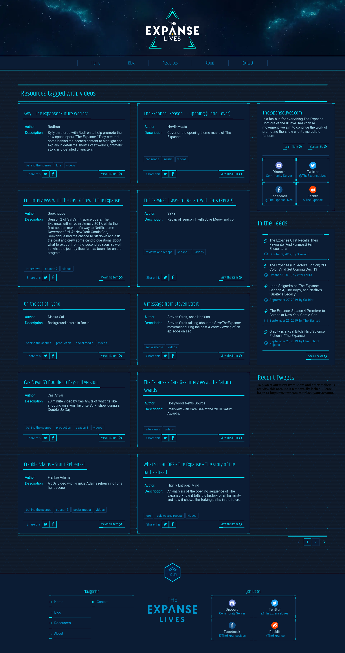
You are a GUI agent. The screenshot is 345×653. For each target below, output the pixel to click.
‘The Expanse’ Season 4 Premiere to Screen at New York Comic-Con (297, 313)
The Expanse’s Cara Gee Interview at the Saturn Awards (187, 386)
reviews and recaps (159, 252)
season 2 (51, 269)
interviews (33, 269)
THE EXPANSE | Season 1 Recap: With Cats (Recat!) (189, 201)
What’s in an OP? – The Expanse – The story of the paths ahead (189, 468)
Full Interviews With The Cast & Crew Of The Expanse (72, 201)
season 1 (183, 252)
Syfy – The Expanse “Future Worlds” (56, 114)
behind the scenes (38, 165)
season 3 (82, 427)
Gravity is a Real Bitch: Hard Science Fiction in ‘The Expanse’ (297, 333)
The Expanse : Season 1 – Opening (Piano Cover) (187, 114)
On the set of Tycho (42, 304)
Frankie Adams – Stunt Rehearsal (54, 465)
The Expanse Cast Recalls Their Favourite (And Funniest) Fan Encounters (294, 244)
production (63, 343)
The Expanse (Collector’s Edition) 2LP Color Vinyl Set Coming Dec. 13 (298, 267)
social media (84, 343)
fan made (152, 159)
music (168, 159)
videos (70, 165)
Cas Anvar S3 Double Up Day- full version (61, 382)
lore (58, 165)
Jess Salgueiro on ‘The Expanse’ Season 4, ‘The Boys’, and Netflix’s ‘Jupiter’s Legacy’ (296, 290)
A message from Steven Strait (171, 304)
